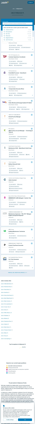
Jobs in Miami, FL (4, 332)
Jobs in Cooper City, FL (6, 306)
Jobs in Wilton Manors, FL (6, 312)
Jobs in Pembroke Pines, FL (7, 321)
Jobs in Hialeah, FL (5, 324)
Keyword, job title (5, 21)
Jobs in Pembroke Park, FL (6, 286)
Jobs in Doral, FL (4, 335)
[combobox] (17, 23)
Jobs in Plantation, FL (5, 315)
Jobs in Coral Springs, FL (6, 338)
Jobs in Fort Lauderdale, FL (6, 303)
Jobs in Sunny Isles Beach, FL (7, 295)
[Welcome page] (4, 3)
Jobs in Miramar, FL (5, 318)
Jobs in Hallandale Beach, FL (7, 283)
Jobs (14, 8)
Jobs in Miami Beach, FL (6, 327)
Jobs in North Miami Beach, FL (7, 298)
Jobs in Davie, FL (4, 309)
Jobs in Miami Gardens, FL (6, 301)
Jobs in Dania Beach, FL (6, 289)
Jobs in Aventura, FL (5, 292)
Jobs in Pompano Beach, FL (7, 329)
